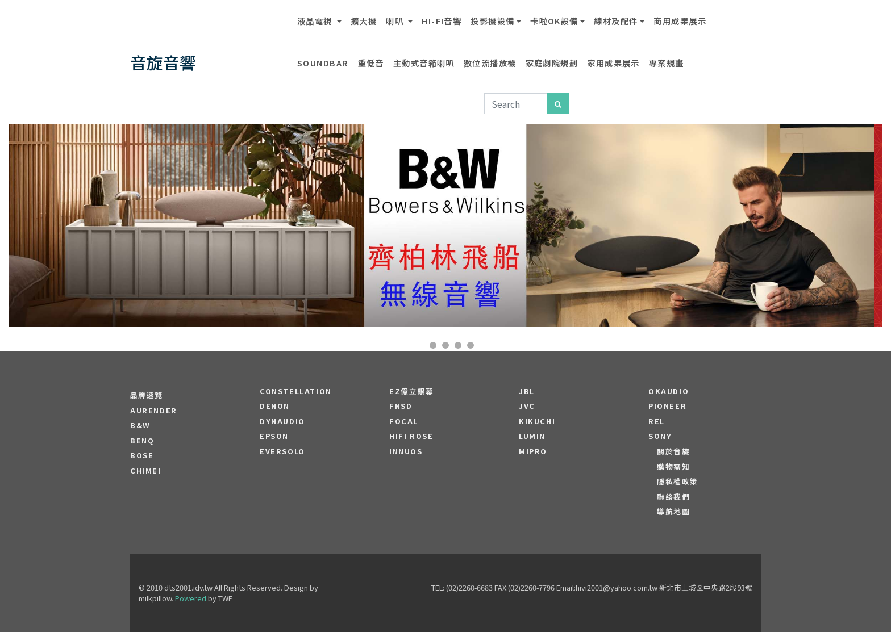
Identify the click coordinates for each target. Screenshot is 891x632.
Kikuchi (537, 421)
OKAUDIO (668, 391)
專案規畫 (666, 63)
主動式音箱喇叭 (424, 63)
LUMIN (532, 436)
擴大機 (364, 21)
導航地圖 (673, 512)
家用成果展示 (613, 63)
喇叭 (396, 21)
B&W (140, 425)
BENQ (142, 441)
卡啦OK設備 (554, 21)
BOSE (141, 455)
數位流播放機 (490, 63)
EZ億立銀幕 (411, 391)
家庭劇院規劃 (552, 63)
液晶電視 (316, 21)
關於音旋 (673, 451)
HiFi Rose (411, 436)
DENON (275, 406)
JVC (527, 406)
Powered (190, 598)
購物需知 (673, 467)
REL (656, 421)
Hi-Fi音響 (441, 21)
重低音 (371, 63)
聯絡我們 (673, 497)
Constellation (296, 391)
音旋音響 (163, 62)
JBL (527, 391)
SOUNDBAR (323, 63)
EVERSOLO (282, 451)
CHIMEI (145, 471)
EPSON (274, 436)
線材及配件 (616, 21)
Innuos (406, 451)
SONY (660, 436)
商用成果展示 (679, 21)
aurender (153, 411)
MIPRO (533, 451)
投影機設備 (492, 21)
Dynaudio (282, 421)
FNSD (400, 406)
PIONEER (667, 406)
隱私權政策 (677, 481)
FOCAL (403, 421)
